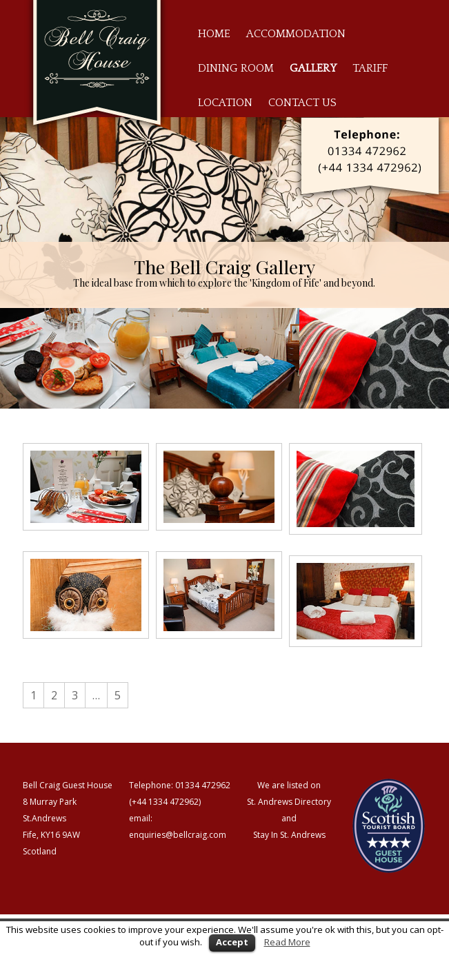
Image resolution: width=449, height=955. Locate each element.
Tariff (370, 68)
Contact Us (302, 102)
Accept (232, 942)
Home (214, 34)
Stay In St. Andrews (289, 835)
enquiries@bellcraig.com (177, 835)
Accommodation (296, 34)
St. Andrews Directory (289, 802)
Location (225, 102)
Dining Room (236, 68)
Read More (287, 942)
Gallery (313, 68)
